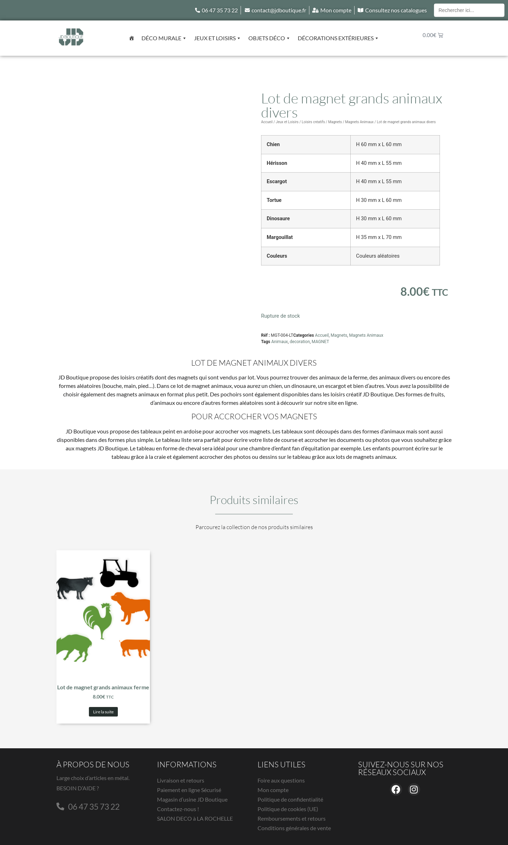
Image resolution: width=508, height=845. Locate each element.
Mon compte (273, 789)
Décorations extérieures (338, 38)
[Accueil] (131, 38)
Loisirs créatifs (313, 122)
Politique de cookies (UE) (288, 808)
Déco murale (164, 38)
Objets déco (269, 38)
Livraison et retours (180, 780)
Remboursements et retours (292, 818)
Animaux (279, 341)
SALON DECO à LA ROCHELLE (195, 818)
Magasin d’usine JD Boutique (192, 799)
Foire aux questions (281, 780)
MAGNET (320, 341)
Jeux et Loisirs (217, 38)
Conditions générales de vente (294, 828)
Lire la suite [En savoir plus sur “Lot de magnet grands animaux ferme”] (103, 711)
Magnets (335, 122)
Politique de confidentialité (290, 799)
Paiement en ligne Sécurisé (189, 789)
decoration (300, 341)
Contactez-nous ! (178, 808)
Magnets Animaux (359, 122)
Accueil (267, 122)
